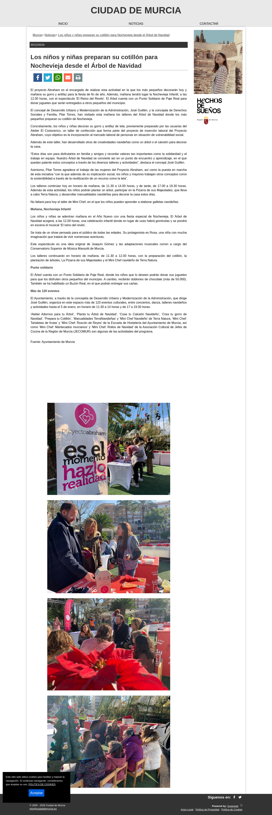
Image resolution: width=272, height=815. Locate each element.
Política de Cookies (231, 809)
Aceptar (36, 793)
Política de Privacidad (207, 809)
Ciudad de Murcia (136, 10)
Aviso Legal (187, 809)
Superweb (232, 806)
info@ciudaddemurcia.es (43, 808)
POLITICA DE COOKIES (42, 784)
